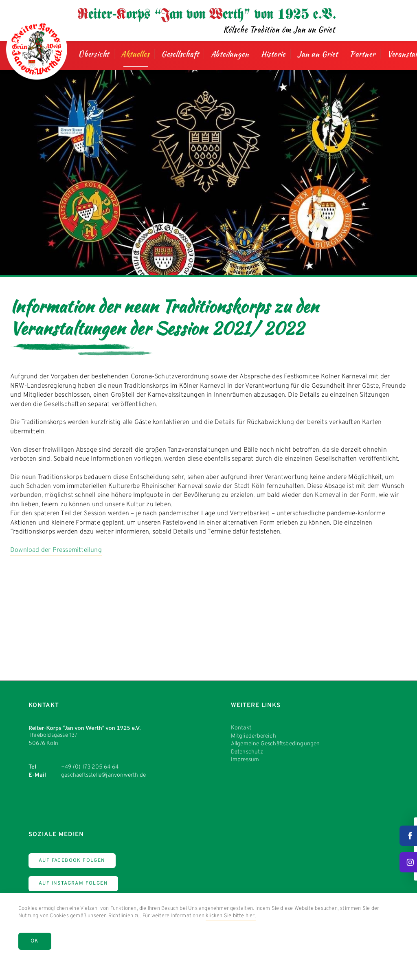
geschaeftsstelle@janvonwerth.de (103, 775)
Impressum (245, 759)
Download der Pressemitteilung (56, 550)
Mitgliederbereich (253, 736)
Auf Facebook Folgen (72, 860)
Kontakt (241, 728)
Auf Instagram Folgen (73, 883)
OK (35, 941)
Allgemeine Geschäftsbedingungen (275, 743)
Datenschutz (247, 752)
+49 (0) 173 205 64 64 (90, 767)
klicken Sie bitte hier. (231, 916)
